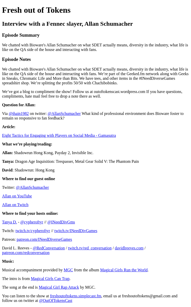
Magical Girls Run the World (124, 270)
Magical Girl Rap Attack (59, 287)
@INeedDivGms (61, 222)
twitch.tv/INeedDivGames (75, 231)
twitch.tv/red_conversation (90, 248)
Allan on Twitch (15, 205)
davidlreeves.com (129, 248)
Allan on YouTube (17, 196)
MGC (68, 270)
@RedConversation (49, 248)
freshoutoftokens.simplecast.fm (75, 296)
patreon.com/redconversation (25, 252)
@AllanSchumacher (64, 113)
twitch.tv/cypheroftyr (33, 231)
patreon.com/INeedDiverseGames (44, 239)
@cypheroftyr (31, 222)
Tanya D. (9, 222)
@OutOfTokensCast (55, 300)
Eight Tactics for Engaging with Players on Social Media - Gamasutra (59, 135)
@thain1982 (19, 113)
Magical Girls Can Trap (50, 278)
